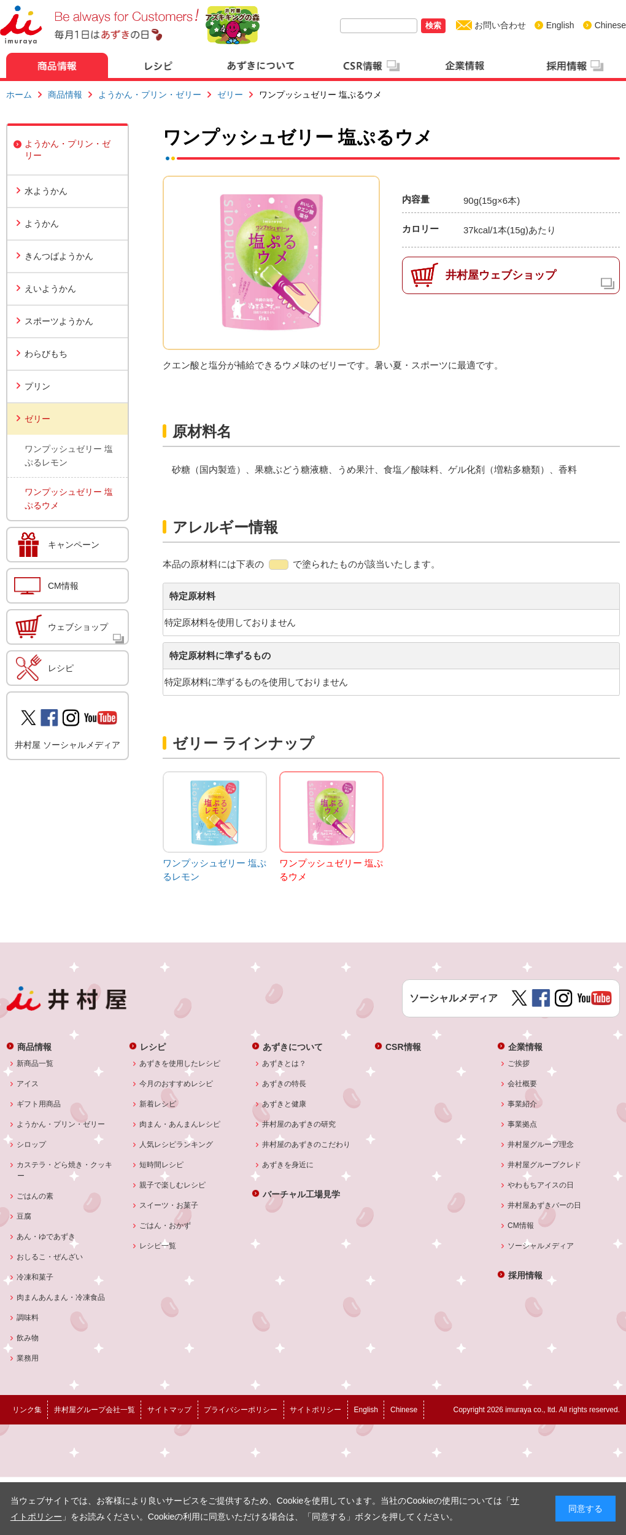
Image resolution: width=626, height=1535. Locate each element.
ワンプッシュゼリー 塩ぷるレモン (69, 455)
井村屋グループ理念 (541, 1144)
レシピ (61, 668)
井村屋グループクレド (544, 1164)
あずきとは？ (284, 1063)
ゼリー (230, 94)
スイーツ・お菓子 (169, 1205)
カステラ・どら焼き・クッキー (64, 1170)
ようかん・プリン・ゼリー (149, 94)
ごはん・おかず (165, 1225)
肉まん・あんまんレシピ (180, 1124)
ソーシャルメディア (541, 1246)
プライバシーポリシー (240, 1409)
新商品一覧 (35, 1063)
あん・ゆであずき (46, 1236)
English (560, 25)
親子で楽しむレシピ (173, 1185)
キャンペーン (73, 545)
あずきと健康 (284, 1104)
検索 (433, 25)
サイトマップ (169, 1409)
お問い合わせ (500, 25)
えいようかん (50, 288)
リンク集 (27, 1409)
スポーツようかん (59, 321)
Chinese (610, 25)
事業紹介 (522, 1104)
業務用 (28, 1358)
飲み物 (28, 1338)
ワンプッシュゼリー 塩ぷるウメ (69, 498)
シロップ (31, 1144)
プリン (37, 386)
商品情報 (65, 94)
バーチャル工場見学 (301, 1194)
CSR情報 (403, 1046)
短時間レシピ (162, 1164)
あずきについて (293, 1046)
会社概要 (522, 1083)
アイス (28, 1083)
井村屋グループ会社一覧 (94, 1409)
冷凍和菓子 (35, 1277)
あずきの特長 (284, 1083)
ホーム (19, 94)
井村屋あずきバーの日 (544, 1205)
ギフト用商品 (39, 1104)
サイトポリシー (315, 1409)
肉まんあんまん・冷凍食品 (61, 1297)
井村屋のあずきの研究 (299, 1124)
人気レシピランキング (176, 1144)
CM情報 (63, 586)
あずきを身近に (288, 1164)
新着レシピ (158, 1104)
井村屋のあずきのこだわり (306, 1144)
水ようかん (46, 191)
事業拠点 (522, 1124)
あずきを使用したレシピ (180, 1063)
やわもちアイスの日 (541, 1185)
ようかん (42, 223)
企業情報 (525, 1046)
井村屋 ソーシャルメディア (67, 745)
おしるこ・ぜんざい (50, 1257)
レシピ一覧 (158, 1246)
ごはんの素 (35, 1196)
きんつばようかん (59, 256)
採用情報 (525, 1275)
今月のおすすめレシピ (176, 1083)
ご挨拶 (519, 1063)
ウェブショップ (78, 627)
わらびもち (46, 354)
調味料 (28, 1317)
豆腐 (24, 1216)
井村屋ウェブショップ (501, 275)
